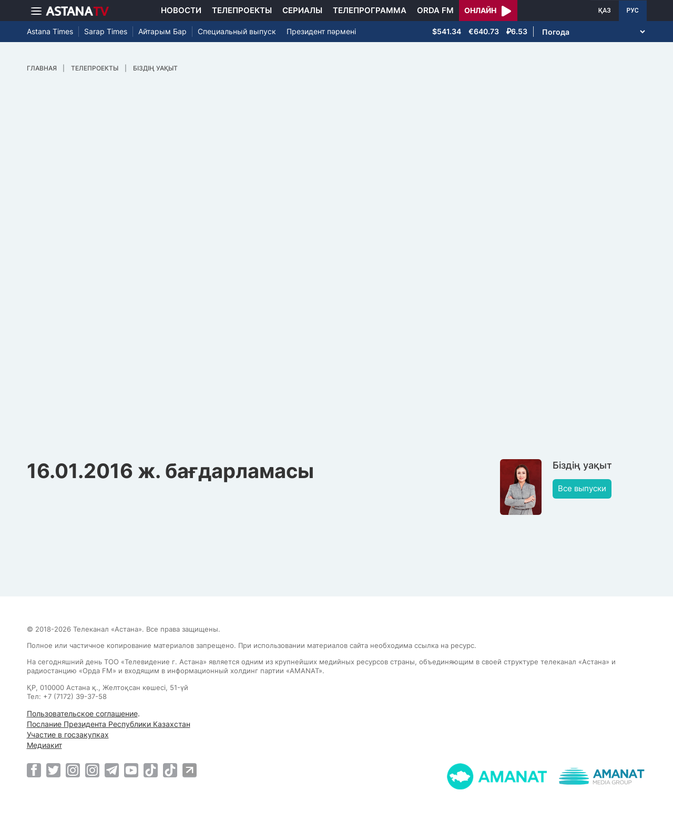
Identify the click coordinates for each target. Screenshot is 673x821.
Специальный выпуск (237, 31)
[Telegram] (111, 770)
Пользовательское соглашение (82, 713)
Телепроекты (242, 10)
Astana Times (50, 31)
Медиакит (44, 745)
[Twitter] (53, 770)
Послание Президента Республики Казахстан (108, 723)
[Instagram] (72, 770)
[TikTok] (150, 770)
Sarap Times (105, 31)
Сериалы (302, 10)
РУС (633, 10)
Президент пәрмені (321, 31)
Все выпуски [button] (582, 488)
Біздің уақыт (155, 68)
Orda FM (435, 10)
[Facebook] (34, 770)
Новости (181, 10)
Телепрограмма (369, 10)
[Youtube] (131, 770)
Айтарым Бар (162, 31)
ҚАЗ (604, 10)
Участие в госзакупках (68, 734)
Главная (42, 68)
